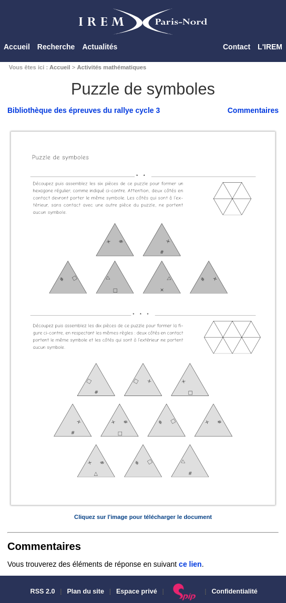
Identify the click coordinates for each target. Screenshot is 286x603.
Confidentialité (234, 591)
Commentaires (253, 110)
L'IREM (270, 47)
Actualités (99, 47)
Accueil (17, 47)
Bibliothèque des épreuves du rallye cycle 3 (83, 110)
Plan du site (85, 591)
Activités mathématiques (111, 67)
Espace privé (136, 591)
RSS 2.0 (41, 591)
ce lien (190, 564)
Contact (236, 47)
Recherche (56, 47)
